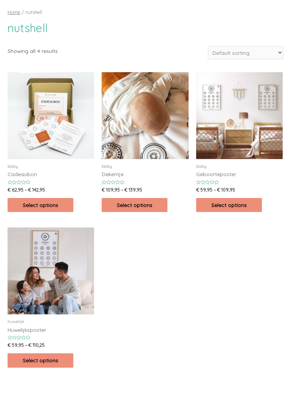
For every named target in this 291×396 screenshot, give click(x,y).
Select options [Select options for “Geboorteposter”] (229, 205)
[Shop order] (245, 52)
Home (14, 12)
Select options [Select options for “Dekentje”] (134, 205)
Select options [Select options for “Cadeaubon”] (40, 205)
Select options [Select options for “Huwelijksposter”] (40, 360)
